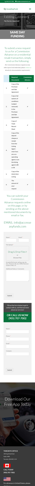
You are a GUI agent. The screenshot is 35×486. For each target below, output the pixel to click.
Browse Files (17, 258)
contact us (28, 67)
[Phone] (17, 339)
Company (9, 351)
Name (8, 237)
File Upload (9, 244)
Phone (8, 336)
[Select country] (8, 339)
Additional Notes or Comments (15, 269)
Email (21, 237)
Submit (9, 295)
